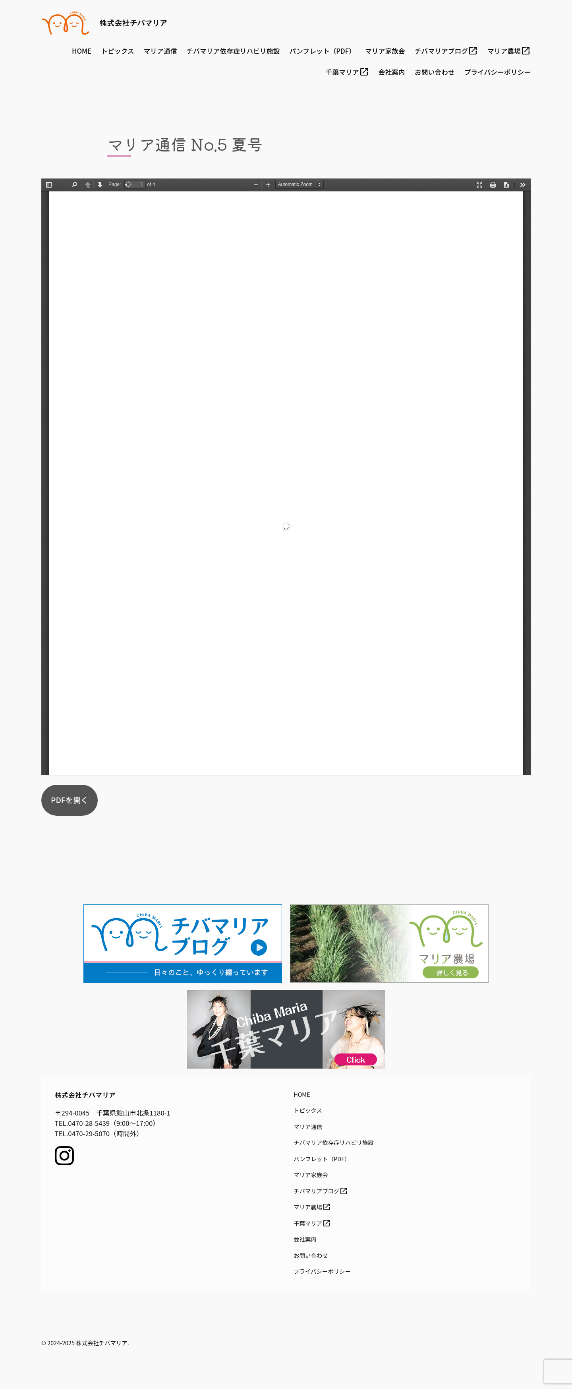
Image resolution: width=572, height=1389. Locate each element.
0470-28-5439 (89, 1123)
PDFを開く (69, 799)
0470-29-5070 (89, 1133)
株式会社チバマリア (133, 22)
